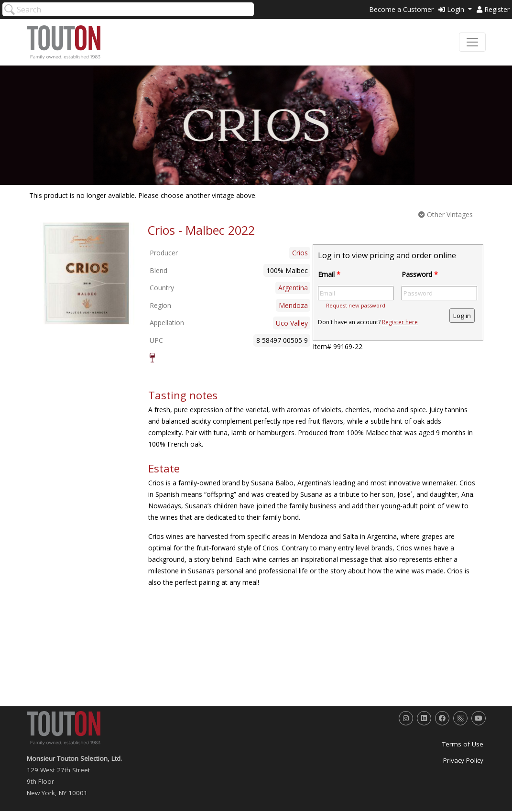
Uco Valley (292, 323)
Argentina (293, 287)
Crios (300, 252)
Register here (400, 322)
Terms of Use (462, 744)
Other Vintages (445, 214)
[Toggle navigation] (472, 42)
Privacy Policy (463, 760)
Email (329, 274)
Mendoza (293, 305)
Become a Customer (401, 9)
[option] (86, 273)
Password (420, 274)
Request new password (355, 305)
